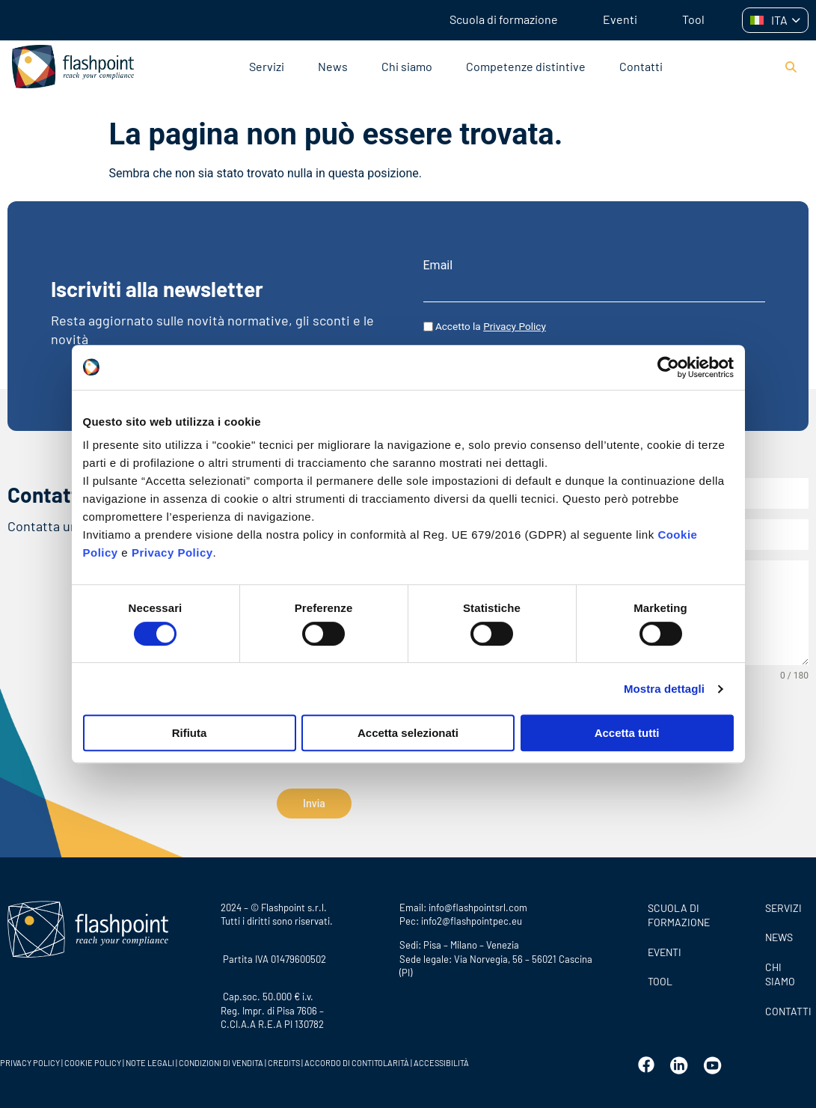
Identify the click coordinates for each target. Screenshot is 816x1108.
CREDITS (284, 1059)
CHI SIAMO (780, 970)
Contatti (641, 66)
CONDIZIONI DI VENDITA (221, 1059)
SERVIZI (783, 903)
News (333, 66)
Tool (693, 19)
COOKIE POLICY (92, 1059)
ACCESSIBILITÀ (440, 1059)
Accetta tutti (627, 732)
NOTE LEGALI (150, 1059)
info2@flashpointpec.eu (471, 916)
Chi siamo (406, 66)
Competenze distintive (526, 66)
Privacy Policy (172, 552)
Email (438, 266)
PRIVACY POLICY (30, 1059)
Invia (314, 803)
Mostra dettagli (664, 688)
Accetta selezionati (408, 732)
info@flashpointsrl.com (478, 903)
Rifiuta (189, 732)
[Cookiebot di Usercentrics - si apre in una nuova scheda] (668, 367)
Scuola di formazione (504, 19)
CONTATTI (787, 1007)
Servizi (266, 66)
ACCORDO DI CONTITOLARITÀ (357, 1059)
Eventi (620, 19)
